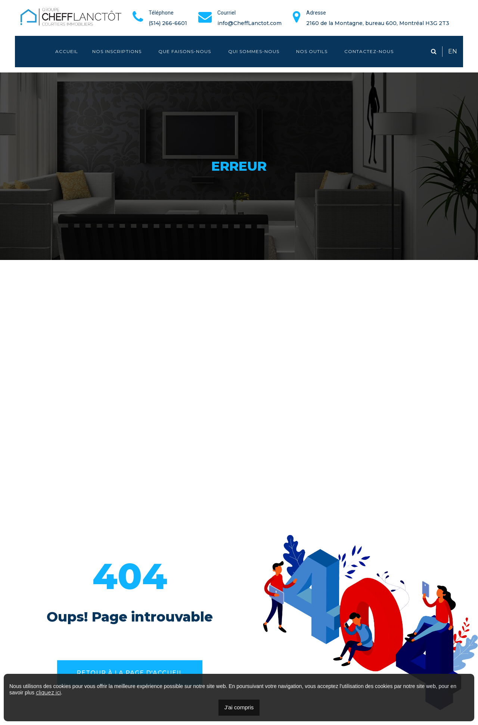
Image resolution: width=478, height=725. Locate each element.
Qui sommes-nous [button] (254, 51)
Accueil (66, 51)
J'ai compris (239, 707)
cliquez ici (48, 692)
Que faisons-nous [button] (185, 51)
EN (452, 51)
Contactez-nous (369, 51)
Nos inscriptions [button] (117, 51)
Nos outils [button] (312, 51)
